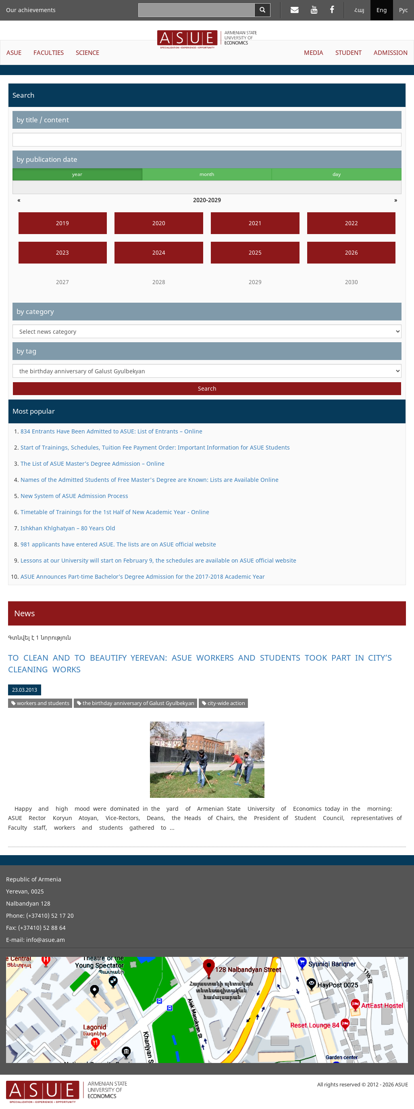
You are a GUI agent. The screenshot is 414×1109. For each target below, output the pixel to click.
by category (35, 311)
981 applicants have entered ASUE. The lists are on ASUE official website (118, 544)
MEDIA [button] (313, 52)
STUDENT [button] (348, 52)
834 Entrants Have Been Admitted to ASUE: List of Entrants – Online (111, 431)
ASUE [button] (13, 52)
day (337, 174)
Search (207, 388)
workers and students (40, 703)
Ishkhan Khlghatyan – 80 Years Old (68, 528)
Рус (403, 10)
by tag (26, 351)
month (207, 174)
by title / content (43, 119)
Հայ (359, 10)
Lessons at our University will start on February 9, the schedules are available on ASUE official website (158, 560)
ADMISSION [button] (391, 52)
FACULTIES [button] (48, 52)
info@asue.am (45, 940)
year (77, 174)
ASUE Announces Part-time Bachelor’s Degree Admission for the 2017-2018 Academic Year (143, 576)
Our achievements (31, 10)
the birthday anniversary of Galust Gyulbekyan (135, 703)
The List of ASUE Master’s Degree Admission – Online (92, 463)
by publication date (47, 159)
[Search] (262, 10)
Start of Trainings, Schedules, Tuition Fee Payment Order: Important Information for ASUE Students (155, 447)
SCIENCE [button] (87, 52)
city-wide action (223, 703)
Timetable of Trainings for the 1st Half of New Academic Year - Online (115, 512)
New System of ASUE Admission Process (74, 496)
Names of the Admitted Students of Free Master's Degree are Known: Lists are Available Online (150, 479)
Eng (382, 10)
